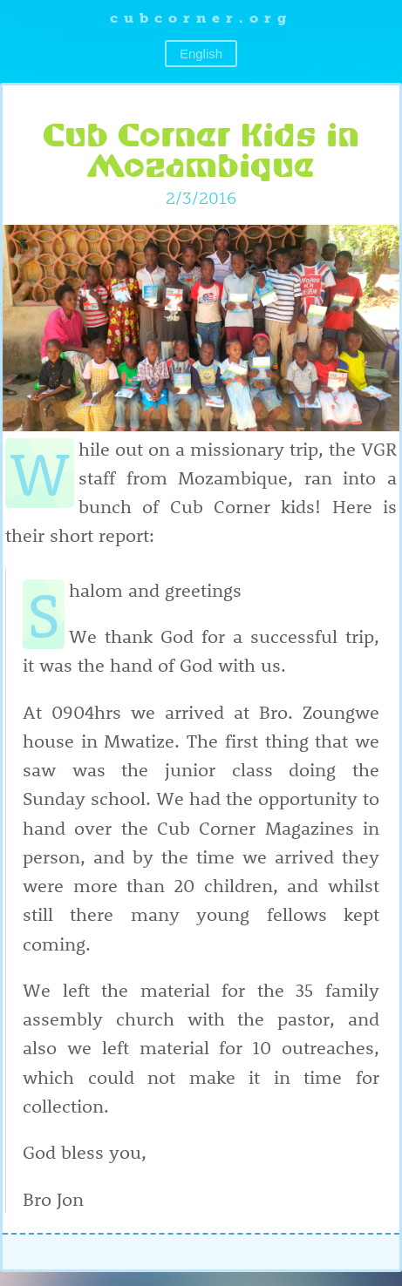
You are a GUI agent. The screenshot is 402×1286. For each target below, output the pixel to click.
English (201, 53)
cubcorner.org (201, 18)
